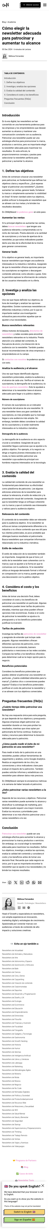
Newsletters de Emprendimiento (15, 1012)
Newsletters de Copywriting (13, 979)
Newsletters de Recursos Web (14, 1103)
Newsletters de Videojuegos (13, 1146)
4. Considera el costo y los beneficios (21, 95)
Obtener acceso (30, 4)
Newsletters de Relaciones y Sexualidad (18, 1106)
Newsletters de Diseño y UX (13, 998)
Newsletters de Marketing (12, 1066)
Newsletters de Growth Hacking (14, 1041)
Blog (4, 22)
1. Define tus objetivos (14, 82)
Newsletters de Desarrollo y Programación (19, 994)
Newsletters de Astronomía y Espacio (17, 961)
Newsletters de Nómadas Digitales (16, 1092)
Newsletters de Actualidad (12, 950)
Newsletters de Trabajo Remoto (14, 1135)
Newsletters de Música (11, 1081)
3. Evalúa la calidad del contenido (19, 90)
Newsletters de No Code (11, 1088)
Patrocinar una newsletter (14, 834)
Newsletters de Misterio (11, 1074)
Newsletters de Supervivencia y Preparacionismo (21, 1128)
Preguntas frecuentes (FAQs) (17, 99)
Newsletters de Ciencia (11, 972)
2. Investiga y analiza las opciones (20, 86)
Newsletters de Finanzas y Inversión (16, 1023)
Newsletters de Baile (10, 969)
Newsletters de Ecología (11, 1001)
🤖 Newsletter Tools (24, 1180)
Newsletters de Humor (11, 1048)
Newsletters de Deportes (12, 990)
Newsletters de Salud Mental (13, 1114)
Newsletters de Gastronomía (13, 1037)
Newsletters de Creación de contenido (17, 983)
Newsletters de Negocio (11, 1085)
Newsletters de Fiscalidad (12, 1027)
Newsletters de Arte (10, 958)
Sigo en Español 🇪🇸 (24, 1219)
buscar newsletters (17, 226)
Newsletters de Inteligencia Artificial (16, 1056)
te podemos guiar (25, 212)
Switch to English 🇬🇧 (24, 1212)
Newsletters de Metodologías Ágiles (16, 1070)
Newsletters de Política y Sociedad (16, 1096)
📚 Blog (24, 1167)
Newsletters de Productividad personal (17, 1099)
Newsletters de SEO (10, 1110)
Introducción (10, 78)
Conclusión (9, 103)
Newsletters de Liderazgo (12, 1063)
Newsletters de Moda (10, 1077)
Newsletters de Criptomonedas (14, 987)
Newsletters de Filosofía (11, 1019)
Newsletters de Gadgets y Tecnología (17, 1034)
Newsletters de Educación (12, 1008)
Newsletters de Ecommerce (13, 1005)
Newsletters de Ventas (11, 1139)
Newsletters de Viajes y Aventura (15, 1143)
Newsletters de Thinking (11, 1132)
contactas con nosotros (15, 359)
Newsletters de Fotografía (12, 1030)
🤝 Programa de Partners (24, 1160)
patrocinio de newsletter (35, 634)
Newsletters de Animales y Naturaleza (17, 954)
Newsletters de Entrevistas (12, 1016)
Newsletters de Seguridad (12, 1121)
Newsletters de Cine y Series (13, 976)
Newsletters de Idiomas (11, 1052)
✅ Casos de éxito (24, 1174)
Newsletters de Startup (11, 1125)
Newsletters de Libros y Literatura (15, 1059)
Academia (12, 22)
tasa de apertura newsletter (15, 387)
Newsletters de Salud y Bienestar (15, 1117)
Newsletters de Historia (11, 1045)
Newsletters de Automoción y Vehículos (18, 965)
